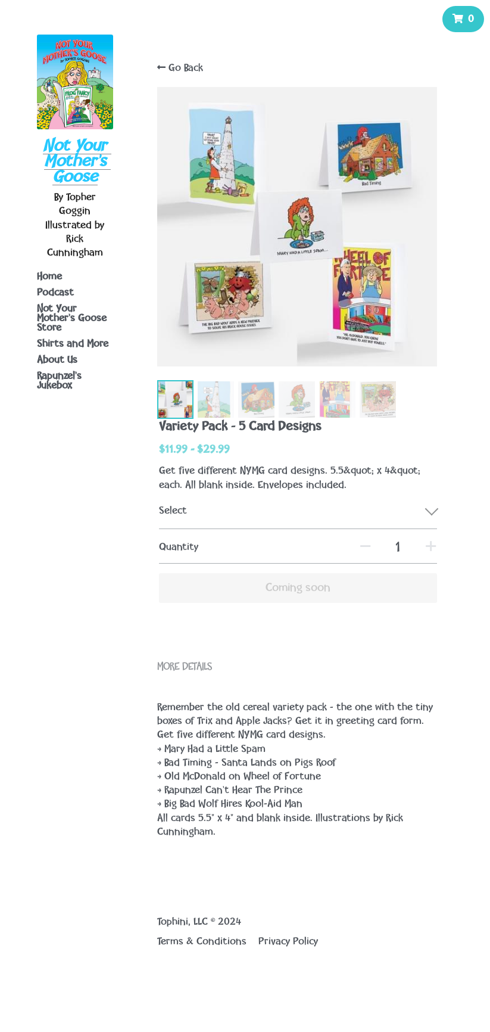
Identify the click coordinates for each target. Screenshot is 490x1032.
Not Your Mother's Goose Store (72, 318)
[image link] (75, 80)
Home (49, 276)
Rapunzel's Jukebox (59, 380)
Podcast (55, 292)
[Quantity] (396, 542)
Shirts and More (72, 344)
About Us (57, 360)
